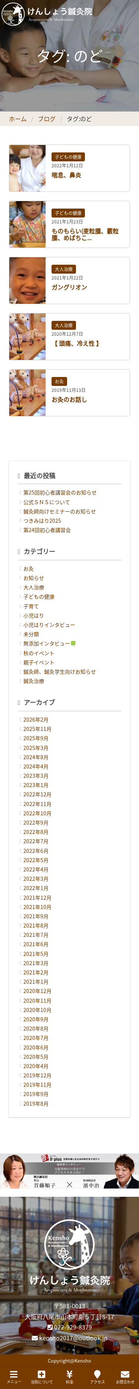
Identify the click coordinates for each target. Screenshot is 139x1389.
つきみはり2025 (42, 520)
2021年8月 (36, 925)
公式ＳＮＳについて (46, 502)
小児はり (33, 615)
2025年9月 (36, 738)
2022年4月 (36, 869)
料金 (69, 1377)
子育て (31, 606)
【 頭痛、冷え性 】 (77, 343)
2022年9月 (36, 822)
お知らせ (33, 577)
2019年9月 (36, 1094)
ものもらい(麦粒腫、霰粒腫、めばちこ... (85, 234)
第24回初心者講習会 (47, 530)
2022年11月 (37, 804)
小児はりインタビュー (49, 624)
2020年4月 (36, 1066)
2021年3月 (36, 963)
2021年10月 (37, 907)
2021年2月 (36, 972)
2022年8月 (36, 831)
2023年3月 (36, 775)
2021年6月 (36, 944)
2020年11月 (37, 1000)
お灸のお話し (69, 399)
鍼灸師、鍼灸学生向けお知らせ (59, 671)
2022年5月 (36, 860)
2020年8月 (36, 1028)
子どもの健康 (68, 157)
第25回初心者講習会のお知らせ (60, 492)
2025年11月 (37, 728)
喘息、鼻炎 (66, 174)
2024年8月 (36, 757)
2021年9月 (36, 916)
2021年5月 (36, 953)
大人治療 (64, 269)
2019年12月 (37, 1075)
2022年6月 (36, 850)
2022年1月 (36, 888)
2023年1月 (36, 785)
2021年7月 (36, 934)
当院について (42, 1377)
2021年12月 (37, 897)
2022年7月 (36, 841)
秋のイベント (38, 653)
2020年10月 (37, 1009)
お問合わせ (125, 1377)
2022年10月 (37, 813)
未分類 (31, 634)
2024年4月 (36, 766)
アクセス (97, 1377)
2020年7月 (36, 1037)
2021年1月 (36, 981)
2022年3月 (36, 878)
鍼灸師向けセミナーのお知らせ (59, 511)
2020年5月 (36, 1056)
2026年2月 (36, 719)
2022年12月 (37, 794)
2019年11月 (37, 1084)
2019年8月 (36, 1103)
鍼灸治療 (33, 680)
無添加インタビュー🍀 (49, 643)
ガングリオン (69, 287)
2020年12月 (37, 991)
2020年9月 (36, 1019)
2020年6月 (36, 1047)
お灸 (59, 381)
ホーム (18, 118)
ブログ (47, 118)
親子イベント (38, 662)
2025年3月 (36, 747)
